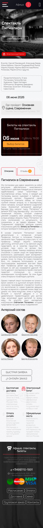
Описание (8, 171)
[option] (11, 338)
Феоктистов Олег (30, 334)
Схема (29, 496)
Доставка (16, 496)
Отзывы (26, 171)
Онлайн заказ (16, 378)
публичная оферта (26, 462)
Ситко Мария (7, 359)
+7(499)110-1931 (23, 469)
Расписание (15, 490)
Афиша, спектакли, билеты (21, 450)
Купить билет (15, 39)
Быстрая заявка (16, 372)
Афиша (20, 4)
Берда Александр (30, 359)
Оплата (30, 490)
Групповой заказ (14, 502)
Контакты (33, 502)
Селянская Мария (9, 334)
